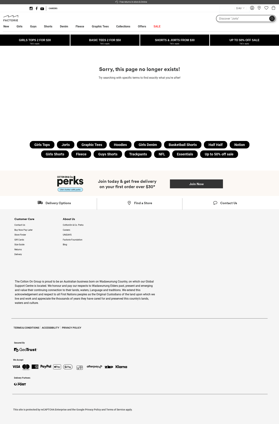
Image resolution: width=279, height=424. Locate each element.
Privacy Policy (93, 409)
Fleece (80, 26)
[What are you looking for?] (245, 18)
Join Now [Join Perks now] (196, 184)
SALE (157, 26)
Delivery (18, 254)
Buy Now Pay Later (23, 230)
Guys (33, 26)
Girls (19, 26)
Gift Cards (19, 240)
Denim (64, 26)
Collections (123, 26)
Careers (66, 230)
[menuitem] (9, 26)
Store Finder (20, 235)
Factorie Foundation (72, 240)
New (6, 26)
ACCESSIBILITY (50, 327)
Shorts (48, 26)
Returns (18, 249)
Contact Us (19, 225)
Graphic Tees (100, 26)
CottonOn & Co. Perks (73, 225)
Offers (142, 26)
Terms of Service (115, 409)
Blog (65, 244)
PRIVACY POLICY (71, 327)
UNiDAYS (67, 235)
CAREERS (53, 8)
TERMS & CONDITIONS (26, 327)
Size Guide (19, 244)
